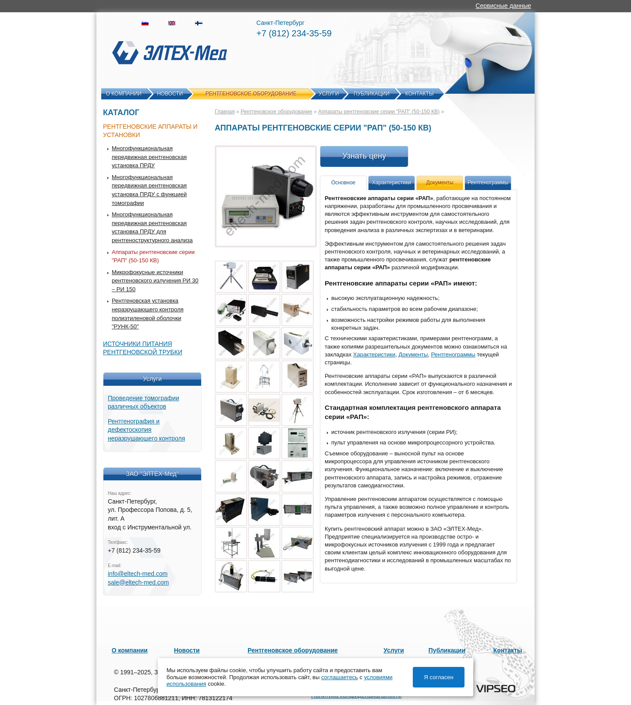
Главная (225, 112)
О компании (124, 94)
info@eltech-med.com (137, 573)
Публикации (372, 94)
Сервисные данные (503, 5)
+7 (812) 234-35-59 (294, 33)
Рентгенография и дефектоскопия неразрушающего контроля (146, 430)
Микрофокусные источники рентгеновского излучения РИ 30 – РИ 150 (155, 281)
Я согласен (439, 677)
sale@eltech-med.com (138, 582)
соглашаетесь (339, 677)
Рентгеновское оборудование (251, 94)
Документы (413, 354)
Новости (170, 94)
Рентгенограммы (488, 183)
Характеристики (391, 183)
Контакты (419, 94)
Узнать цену (364, 156)
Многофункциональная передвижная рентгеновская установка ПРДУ (149, 157)
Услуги (329, 94)
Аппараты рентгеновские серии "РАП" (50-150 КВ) (379, 112)
